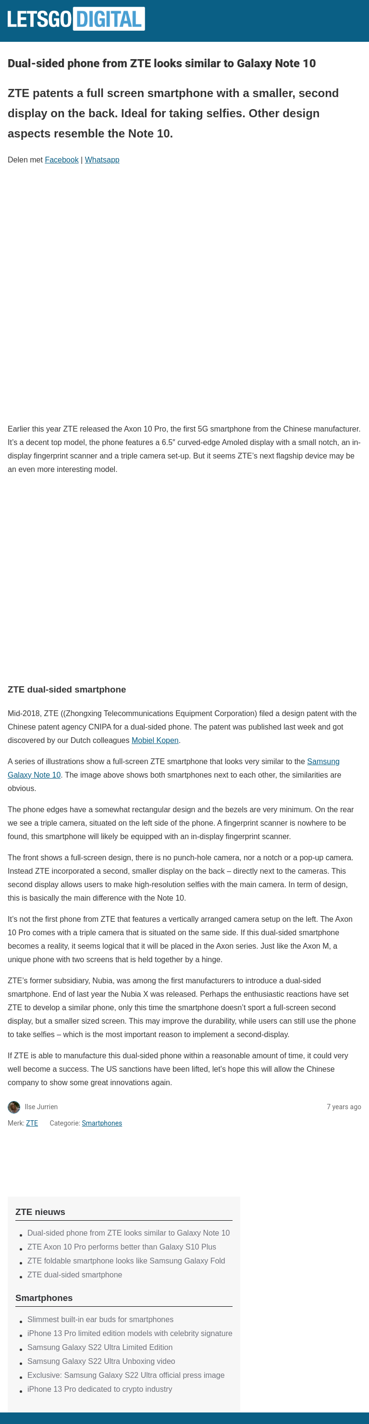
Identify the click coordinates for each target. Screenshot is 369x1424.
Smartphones (102, 1123)
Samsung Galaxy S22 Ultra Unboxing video (101, 1361)
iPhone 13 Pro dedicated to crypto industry (99, 1389)
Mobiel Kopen (155, 740)
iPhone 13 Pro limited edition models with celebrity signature (130, 1333)
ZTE (32, 1123)
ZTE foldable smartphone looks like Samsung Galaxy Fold (126, 1261)
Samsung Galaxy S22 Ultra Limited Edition (99, 1347)
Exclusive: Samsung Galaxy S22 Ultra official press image (126, 1375)
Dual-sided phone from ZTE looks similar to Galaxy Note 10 (128, 1233)
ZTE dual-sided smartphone (74, 1275)
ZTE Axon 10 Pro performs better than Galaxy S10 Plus (121, 1247)
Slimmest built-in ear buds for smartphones (100, 1319)
